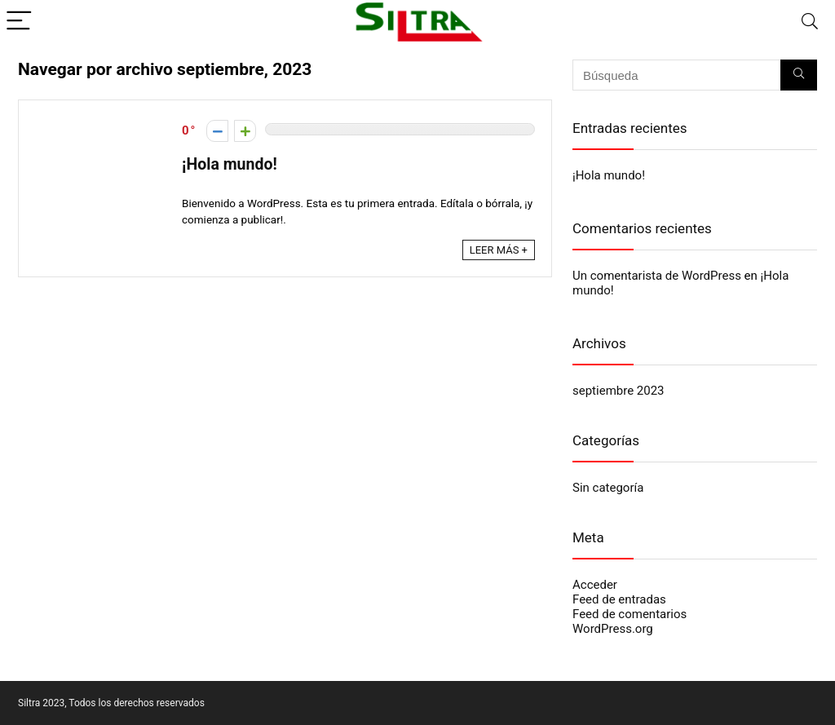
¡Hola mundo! (229, 164)
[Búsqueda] (798, 75)
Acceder (594, 584)
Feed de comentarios (629, 614)
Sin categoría (607, 487)
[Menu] (19, 21)
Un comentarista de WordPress (656, 275)
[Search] (809, 21)
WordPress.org (612, 628)
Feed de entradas (619, 599)
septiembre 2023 (618, 390)
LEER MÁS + (499, 250)
